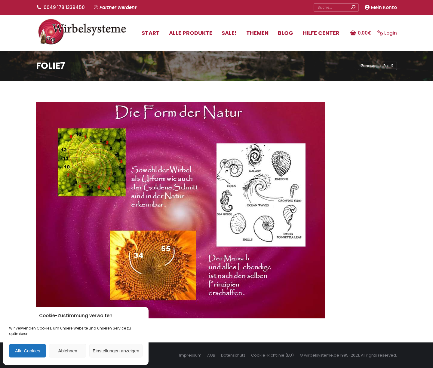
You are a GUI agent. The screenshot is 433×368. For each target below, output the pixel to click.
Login (387, 33)
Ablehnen (67, 350)
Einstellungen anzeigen (116, 350)
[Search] (336, 7)
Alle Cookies (27, 350)
